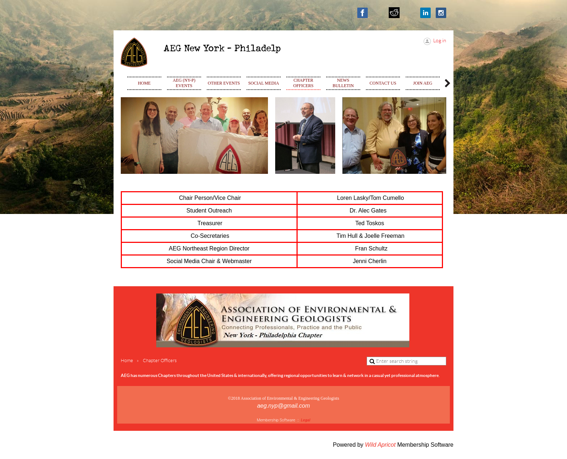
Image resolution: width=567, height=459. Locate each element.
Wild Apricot (380, 445)
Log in (439, 40)
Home (127, 360)
